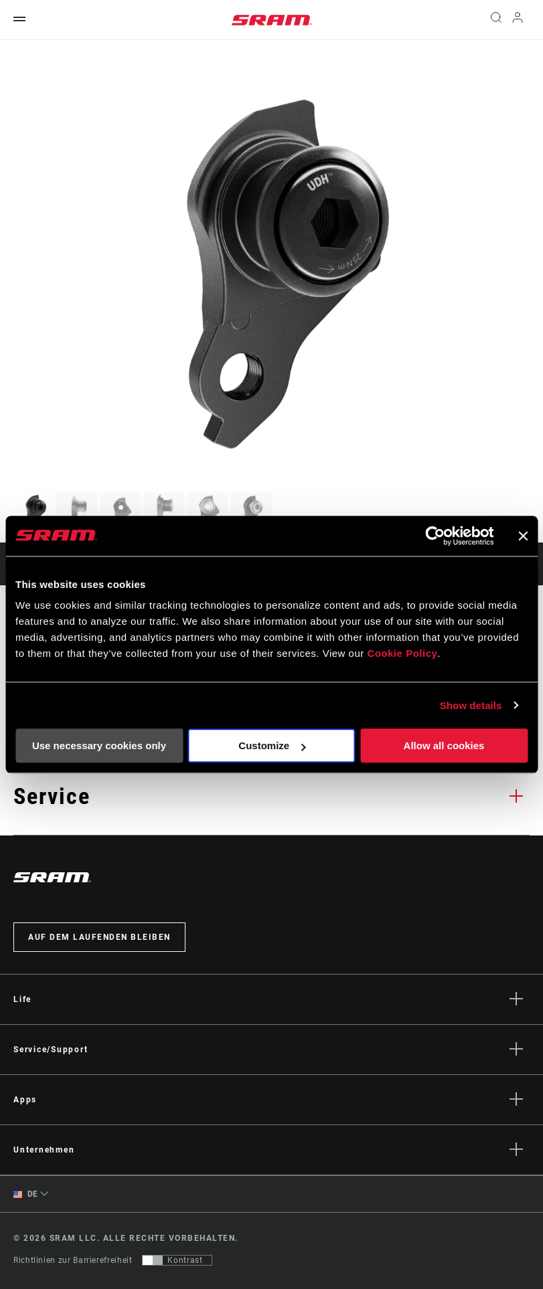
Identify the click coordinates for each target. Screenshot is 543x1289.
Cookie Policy (402, 653)
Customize (271, 745)
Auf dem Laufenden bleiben (99, 937)
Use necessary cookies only (99, 745)
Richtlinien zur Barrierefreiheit (72, 1260)
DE (25, 1194)
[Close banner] (523, 535)
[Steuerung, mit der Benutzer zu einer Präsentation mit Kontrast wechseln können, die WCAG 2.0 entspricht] (177, 1260)
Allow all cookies (444, 745)
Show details (471, 705)
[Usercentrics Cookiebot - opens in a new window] (434, 536)
